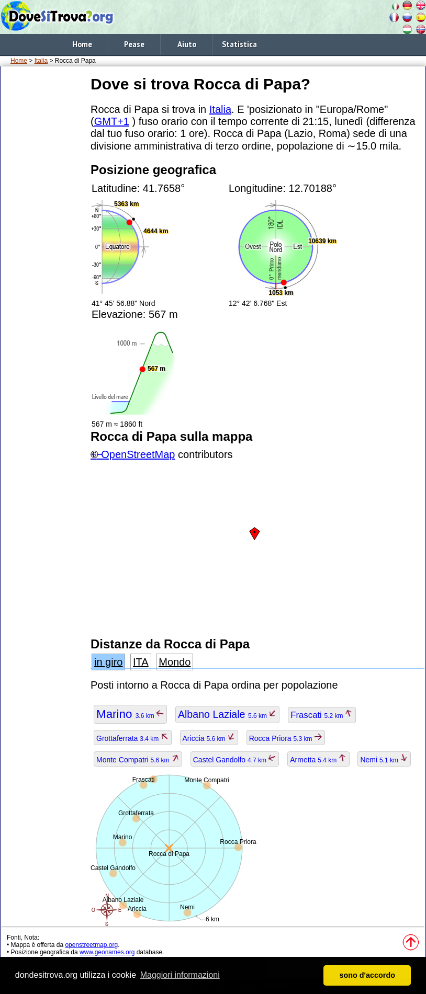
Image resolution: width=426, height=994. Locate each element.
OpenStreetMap (138, 454)
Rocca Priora (285, 738)
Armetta (318, 760)
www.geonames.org (107, 952)
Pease (134, 44)
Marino (130, 714)
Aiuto (186, 44)
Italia (41, 60)
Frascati (321, 715)
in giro (108, 662)
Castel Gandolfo (235, 760)
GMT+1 (111, 121)
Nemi (384, 760)
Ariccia (209, 738)
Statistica (239, 44)
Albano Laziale (227, 714)
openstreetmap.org (91, 945)
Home (82, 44)
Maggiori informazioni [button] (180, 974)
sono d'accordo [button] (367, 975)
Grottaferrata (132, 738)
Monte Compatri (138, 760)
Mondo (174, 662)
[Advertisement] (43, 229)
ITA (141, 662)
